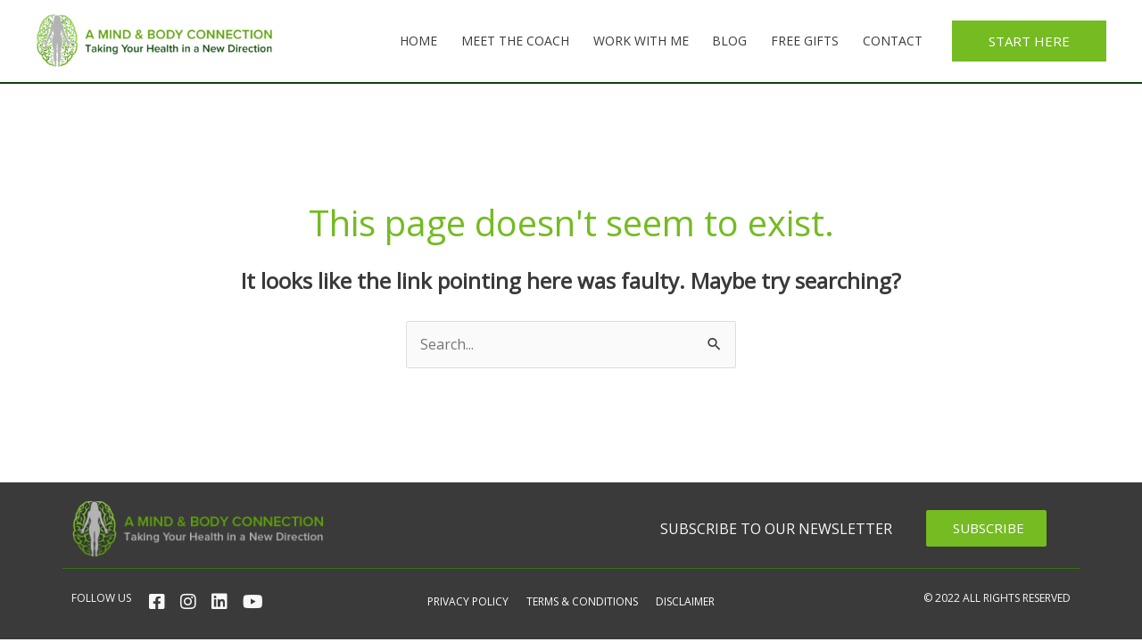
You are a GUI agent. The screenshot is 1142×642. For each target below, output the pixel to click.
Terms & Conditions (582, 602)
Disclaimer (685, 602)
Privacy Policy (468, 602)
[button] (1029, 41)
